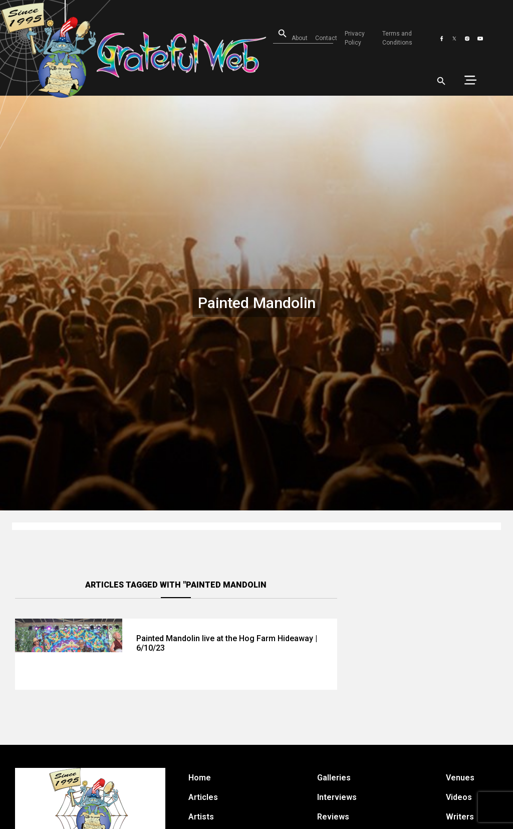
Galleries (334, 777)
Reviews (333, 816)
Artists (201, 816)
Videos (459, 797)
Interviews (337, 797)
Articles (203, 797)
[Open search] (276, 34)
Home (199, 777)
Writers (460, 816)
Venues (460, 777)
